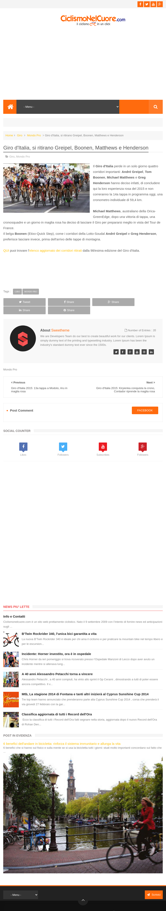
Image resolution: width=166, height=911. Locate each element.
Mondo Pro (34, 135)
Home (9, 135)
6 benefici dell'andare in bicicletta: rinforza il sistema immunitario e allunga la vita (61, 735)
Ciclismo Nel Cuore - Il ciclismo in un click (86, 904)
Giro (19, 135)
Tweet (18, 302)
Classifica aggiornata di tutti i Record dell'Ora (57, 706)
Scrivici (154, 886)
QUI (6, 250)
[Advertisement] (83, 63)
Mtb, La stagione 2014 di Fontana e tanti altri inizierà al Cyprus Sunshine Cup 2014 (85, 686)
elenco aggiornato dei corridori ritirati (55, 250)
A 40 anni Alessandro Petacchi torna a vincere (57, 666)
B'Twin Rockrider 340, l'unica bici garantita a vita (59, 625)
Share (51, 302)
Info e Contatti (14, 608)
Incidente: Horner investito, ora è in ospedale (56, 645)
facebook (145, 402)
